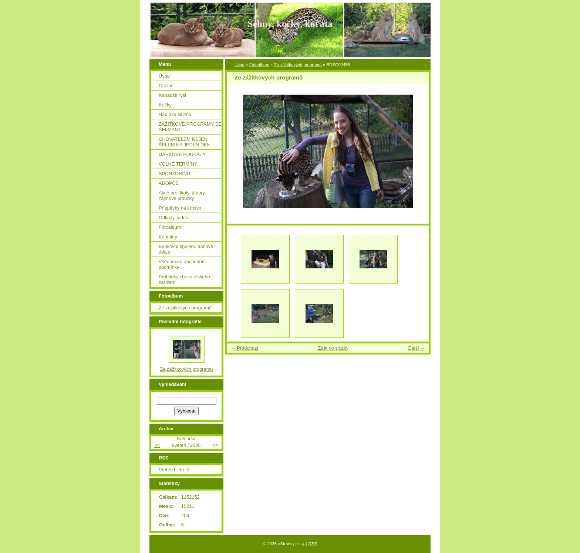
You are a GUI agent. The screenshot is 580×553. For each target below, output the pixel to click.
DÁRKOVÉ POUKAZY (182, 154)
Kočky (165, 105)
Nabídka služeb (175, 114)
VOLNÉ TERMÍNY (178, 164)
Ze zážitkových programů (298, 64)
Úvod (240, 64)
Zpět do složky (333, 348)
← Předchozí (244, 348)
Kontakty (168, 237)
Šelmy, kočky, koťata (290, 23)
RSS (312, 544)
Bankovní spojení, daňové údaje (186, 249)
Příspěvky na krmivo (180, 208)
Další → (416, 348)
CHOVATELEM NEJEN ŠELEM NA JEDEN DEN (184, 141)
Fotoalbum (259, 64)
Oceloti (166, 85)
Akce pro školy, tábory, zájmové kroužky (182, 195)
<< (157, 445)
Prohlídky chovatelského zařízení (184, 279)
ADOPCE (169, 183)
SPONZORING (174, 173)
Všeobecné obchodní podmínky (181, 264)
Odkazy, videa (173, 217)
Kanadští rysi (172, 95)
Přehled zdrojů (174, 469)
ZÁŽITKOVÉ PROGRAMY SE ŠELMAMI (190, 126)
